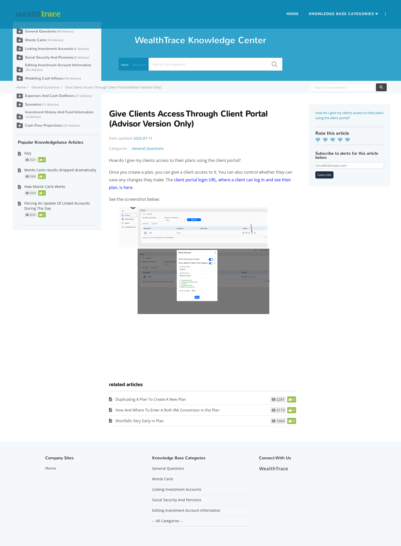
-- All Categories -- (167, 521)
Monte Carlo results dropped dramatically (60, 170)
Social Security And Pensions (49, 57)
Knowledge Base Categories (341, 14)
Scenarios (33, 104)
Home (292, 14)
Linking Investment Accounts (49, 48)
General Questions (45, 87)
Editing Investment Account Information (58, 65)
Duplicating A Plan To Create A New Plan (150, 399)
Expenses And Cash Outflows (49, 95)
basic (125, 64)
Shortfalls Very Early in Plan (139, 420)
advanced (139, 64)
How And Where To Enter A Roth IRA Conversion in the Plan (167, 410)
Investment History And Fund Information (59, 112)
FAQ (27, 153)
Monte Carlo (35, 40)
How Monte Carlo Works (44, 186)
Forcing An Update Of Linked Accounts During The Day (57, 206)
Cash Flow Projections (43, 125)
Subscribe (324, 175)
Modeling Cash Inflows (44, 78)
